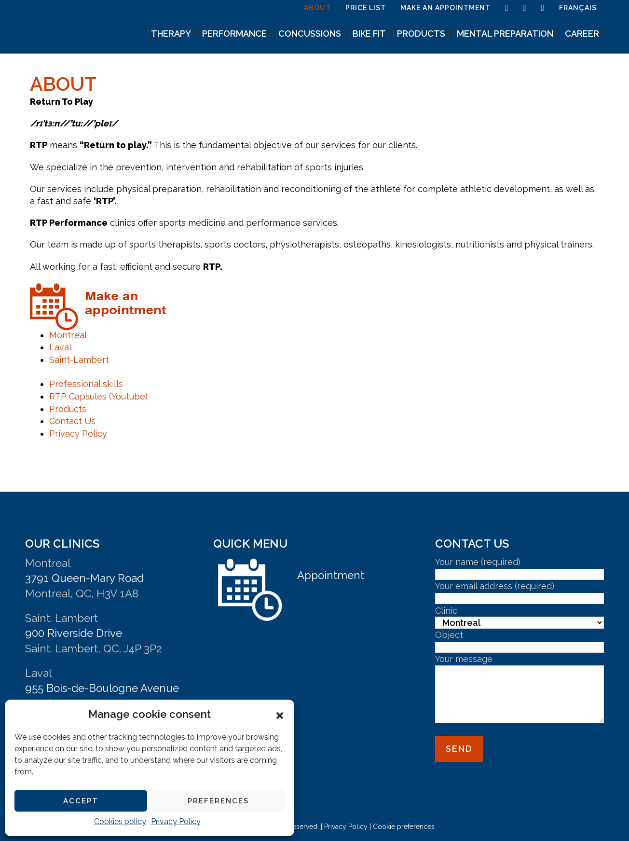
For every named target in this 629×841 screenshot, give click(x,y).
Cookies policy (120, 821)
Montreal (68, 335)
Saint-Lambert (79, 360)
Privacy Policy (176, 821)
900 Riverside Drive (73, 633)
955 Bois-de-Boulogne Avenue (102, 688)
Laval (60, 347)
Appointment (330, 575)
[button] (280, 714)
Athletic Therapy (73, 23)
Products (67, 409)
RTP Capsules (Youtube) (98, 396)
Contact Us (72, 421)
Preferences (218, 801)
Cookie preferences (404, 826)
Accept (80, 801)
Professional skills (86, 384)
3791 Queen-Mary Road (84, 578)
